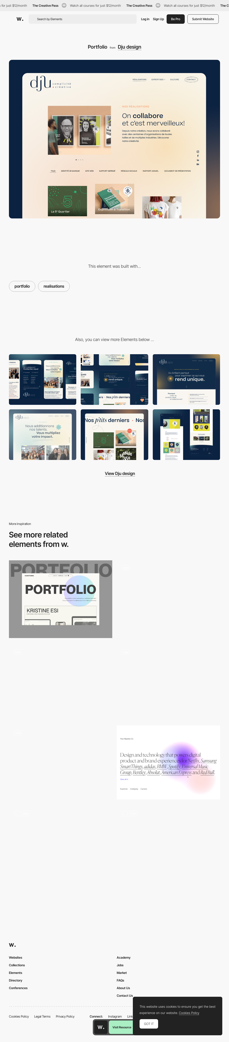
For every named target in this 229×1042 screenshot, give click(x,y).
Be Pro (175, 19)
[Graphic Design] (42, 434)
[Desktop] (114, 379)
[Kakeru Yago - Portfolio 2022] (168, 845)
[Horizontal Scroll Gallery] (168, 682)
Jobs (120, 965)
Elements (15, 973)
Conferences (18, 988)
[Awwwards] (20, 19)
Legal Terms (42, 1016)
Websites (15, 957)
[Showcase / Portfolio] (60, 845)
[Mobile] (42, 379)
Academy (124, 957)
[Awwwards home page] (101, 1027)
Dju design (129, 46)
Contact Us (125, 995)
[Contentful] (186, 379)
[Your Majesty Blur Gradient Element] (168, 762)
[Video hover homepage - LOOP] (60, 762)
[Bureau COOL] (168, 597)
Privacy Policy (65, 1016)
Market (122, 973)
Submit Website (203, 19)
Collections (17, 965)
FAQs (120, 980)
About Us (123, 988)
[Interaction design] (114, 434)
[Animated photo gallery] (60, 682)
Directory (15, 980)
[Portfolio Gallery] (60, 599)
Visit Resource (121, 1027)
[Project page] (186, 434)
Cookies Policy (19, 1016)
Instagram (115, 1016)
